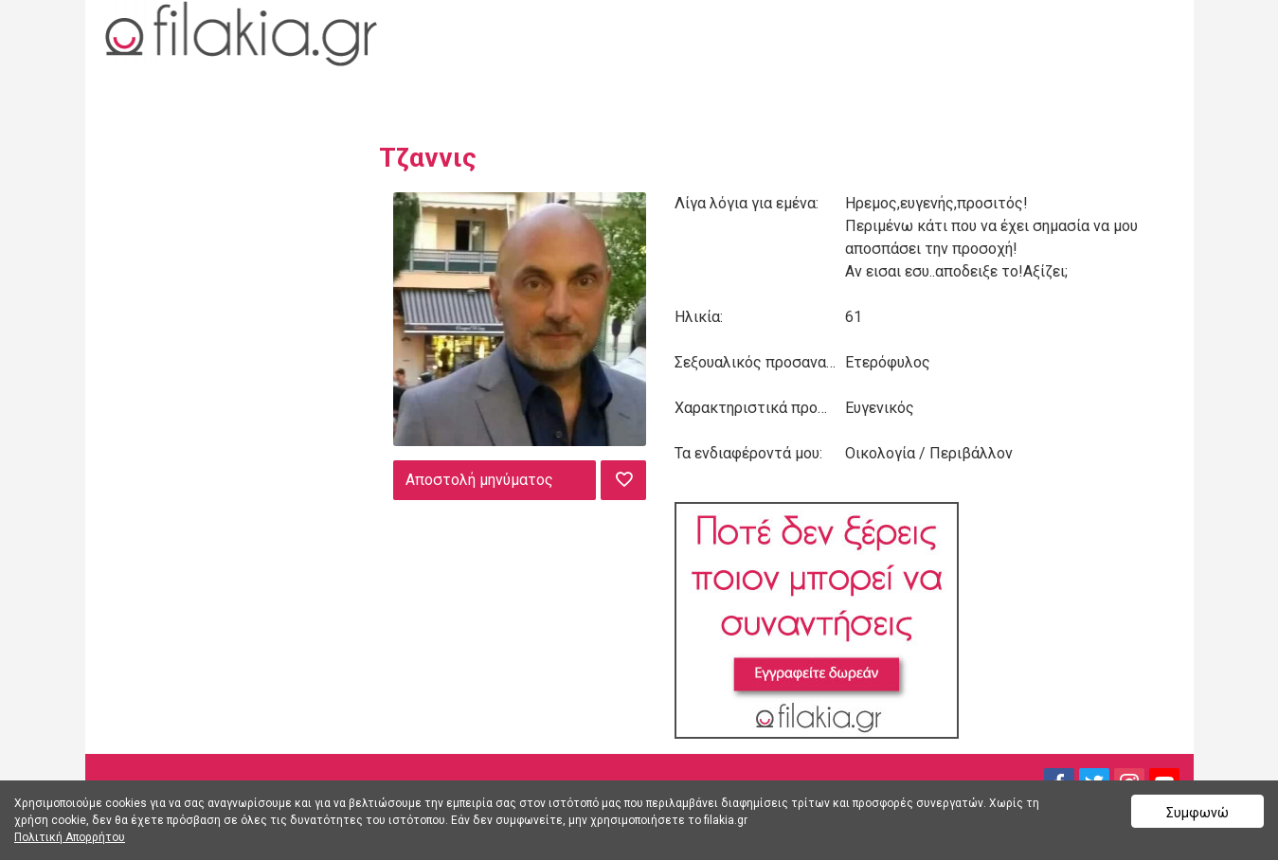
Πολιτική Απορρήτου (69, 837)
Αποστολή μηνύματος (479, 480)
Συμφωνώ (1197, 812)
